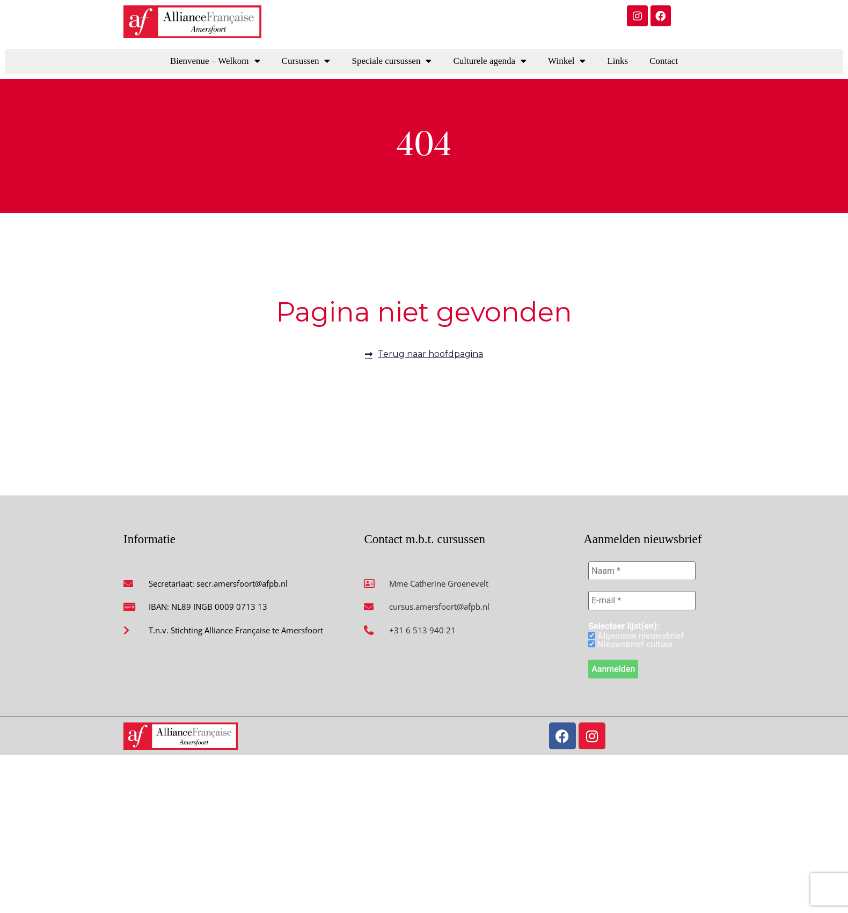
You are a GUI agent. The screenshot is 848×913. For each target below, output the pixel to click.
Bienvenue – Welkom (215, 61)
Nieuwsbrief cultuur (630, 645)
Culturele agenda (490, 61)
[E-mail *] (642, 601)
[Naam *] (642, 571)
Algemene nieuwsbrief (636, 636)
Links (617, 61)
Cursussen (306, 61)
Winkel (567, 61)
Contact (663, 61)
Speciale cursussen (392, 61)
